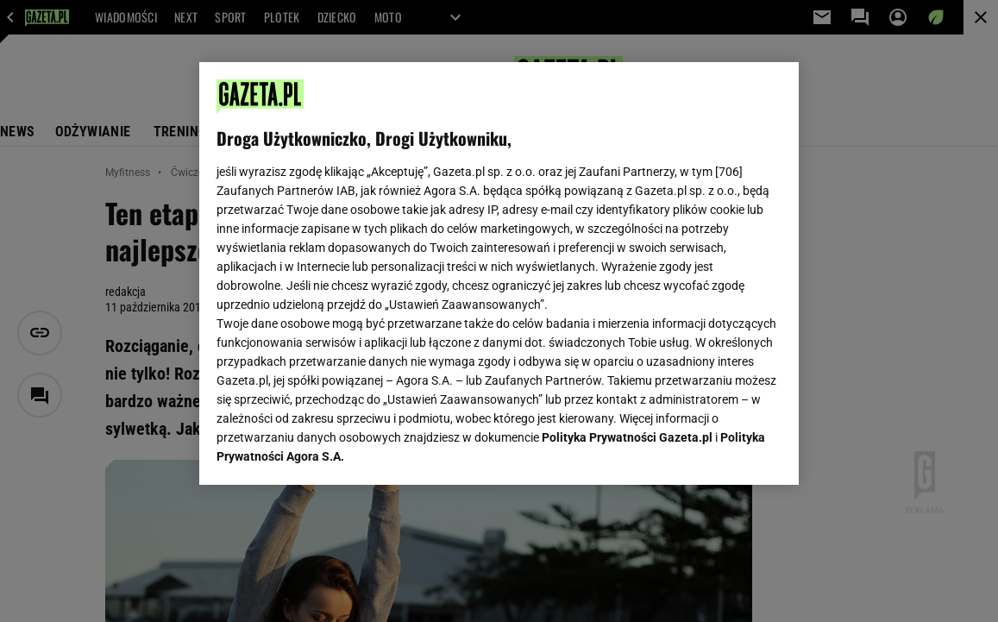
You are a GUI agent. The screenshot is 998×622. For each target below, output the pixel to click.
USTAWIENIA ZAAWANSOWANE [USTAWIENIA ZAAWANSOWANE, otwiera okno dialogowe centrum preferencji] (330, 450)
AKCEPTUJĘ (722, 451)
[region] (498, 273)
